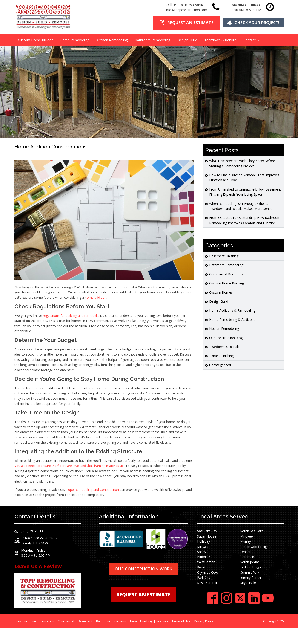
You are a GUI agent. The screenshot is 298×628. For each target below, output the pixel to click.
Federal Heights (252, 567)
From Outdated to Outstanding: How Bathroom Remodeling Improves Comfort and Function (244, 220)
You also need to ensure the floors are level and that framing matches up (69, 465)
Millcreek (246, 536)
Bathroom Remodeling (152, 40)
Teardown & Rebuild (220, 40)
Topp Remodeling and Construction (92, 489)
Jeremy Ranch (250, 577)
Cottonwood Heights (255, 546)
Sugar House (206, 536)
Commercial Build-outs (226, 274)
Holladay (203, 541)
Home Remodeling (74, 40)
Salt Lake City (207, 531)
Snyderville (248, 582)
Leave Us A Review (38, 566)
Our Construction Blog (226, 337)
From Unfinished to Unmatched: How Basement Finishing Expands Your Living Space (245, 192)
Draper (245, 552)
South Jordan (250, 562)
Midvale (203, 546)
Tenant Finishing (221, 355)
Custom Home (26, 620)
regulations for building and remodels (70, 315)
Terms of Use (181, 620)
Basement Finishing (223, 256)
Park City (203, 577)
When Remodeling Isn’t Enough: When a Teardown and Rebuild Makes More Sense (240, 206)
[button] (186, 23)
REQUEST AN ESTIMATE (143, 594)
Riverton (203, 567)
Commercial (66, 620)
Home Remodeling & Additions (232, 319)
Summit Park (249, 572)
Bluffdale (203, 557)
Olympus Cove (208, 572)
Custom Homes (221, 292)
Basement (85, 620)
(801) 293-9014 (191, 5)
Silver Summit (207, 582)
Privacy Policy (203, 620)
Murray (245, 541)
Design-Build (187, 40)
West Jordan (206, 562)
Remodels (47, 620)
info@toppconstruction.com (186, 10)
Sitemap (162, 620)
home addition (95, 297)
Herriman (247, 557)
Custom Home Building (226, 283)
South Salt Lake (252, 531)
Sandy (201, 552)
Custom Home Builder (35, 40)
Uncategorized (220, 365)
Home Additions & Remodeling (232, 310)
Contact (250, 40)
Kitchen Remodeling (112, 40)
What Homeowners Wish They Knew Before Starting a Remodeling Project (242, 163)
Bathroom (103, 620)
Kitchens (120, 620)
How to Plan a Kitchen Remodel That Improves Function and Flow (244, 177)
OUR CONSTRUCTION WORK (143, 568)
